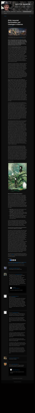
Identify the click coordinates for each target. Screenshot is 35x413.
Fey (25, 262)
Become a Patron (13, 11)
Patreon (13, 254)
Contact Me (5, 13)
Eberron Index (8, 11)
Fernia (24, 262)
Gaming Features (19, 262)
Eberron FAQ (15, 262)
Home (4, 11)
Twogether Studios (19, 11)
